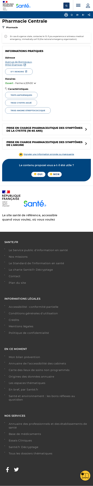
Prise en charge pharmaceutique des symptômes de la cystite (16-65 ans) (44, 129)
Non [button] (55, 174)
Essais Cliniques (20, 440)
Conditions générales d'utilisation (33, 313)
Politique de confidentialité (29, 333)
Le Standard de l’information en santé (36, 263)
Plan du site (17, 282)
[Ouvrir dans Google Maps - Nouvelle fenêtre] (28, 63)
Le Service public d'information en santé (38, 250)
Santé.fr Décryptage (23, 447)
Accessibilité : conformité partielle (34, 306)
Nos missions (18, 256)
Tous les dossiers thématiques (30, 453)
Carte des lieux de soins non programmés (39, 370)
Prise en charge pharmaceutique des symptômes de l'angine (44, 144)
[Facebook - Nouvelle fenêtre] (7, 470)
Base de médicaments (25, 434)
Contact (15, 276)
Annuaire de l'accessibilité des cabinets (37, 363)
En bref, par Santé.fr (23, 389)
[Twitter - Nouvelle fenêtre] (16, 470)
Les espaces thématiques (27, 383)
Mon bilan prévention (24, 357)
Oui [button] (38, 174)
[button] (46, 154)
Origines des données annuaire (31, 376)
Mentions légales (21, 326)
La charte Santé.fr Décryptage (31, 269)
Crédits (14, 320)
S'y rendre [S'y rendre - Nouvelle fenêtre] (17, 71)
